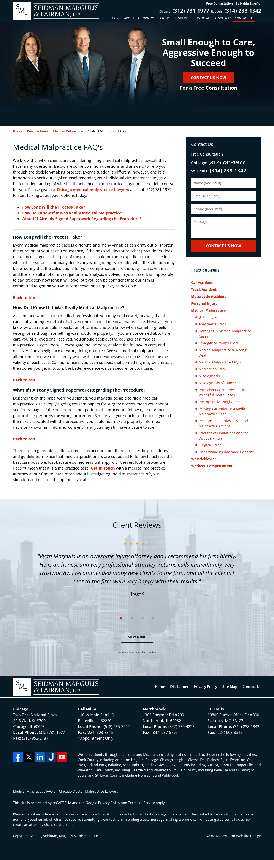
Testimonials (200, 18)
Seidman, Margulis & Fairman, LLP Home (56, 11)
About (129, 18)
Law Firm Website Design (234, 835)
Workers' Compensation (211, 465)
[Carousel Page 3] (142, 618)
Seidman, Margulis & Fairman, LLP (70, 835)
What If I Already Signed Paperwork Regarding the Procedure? (82, 218)
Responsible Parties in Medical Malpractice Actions (223, 423)
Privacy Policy (205, 686)
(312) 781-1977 (190, 10)
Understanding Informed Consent (226, 452)
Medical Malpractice (208, 310)
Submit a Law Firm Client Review (137, 652)
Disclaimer (179, 686)
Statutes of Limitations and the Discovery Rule (224, 436)
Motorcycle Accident (208, 296)
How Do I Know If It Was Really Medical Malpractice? (73, 212)
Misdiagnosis (209, 376)
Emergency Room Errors (219, 343)
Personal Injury (204, 303)
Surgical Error (210, 445)
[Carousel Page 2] (131, 618)
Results (180, 18)
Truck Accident (204, 289)
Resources (223, 18)
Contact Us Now (208, 77)
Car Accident (202, 282)
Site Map (229, 686)
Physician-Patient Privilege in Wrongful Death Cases (222, 392)
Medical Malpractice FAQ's (220, 362)
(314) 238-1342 (242, 10)
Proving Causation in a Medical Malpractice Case (224, 411)
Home (116, 18)
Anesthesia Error (212, 324)
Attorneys (146, 18)
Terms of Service (141, 802)
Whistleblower (203, 459)
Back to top (24, 297)
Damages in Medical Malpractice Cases (225, 334)
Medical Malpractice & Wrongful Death (224, 353)
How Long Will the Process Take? (53, 207)
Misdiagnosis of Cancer (217, 383)
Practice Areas (205, 270)
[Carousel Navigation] (137, 618)
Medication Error (212, 369)
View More (137, 637)
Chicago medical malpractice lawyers (93, 189)
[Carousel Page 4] (153, 618)
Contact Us (244, 18)
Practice (164, 18)
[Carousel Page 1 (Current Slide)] (121, 618)
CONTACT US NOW (223, 245)
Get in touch (103, 468)
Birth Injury (208, 317)
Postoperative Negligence (219, 402)
